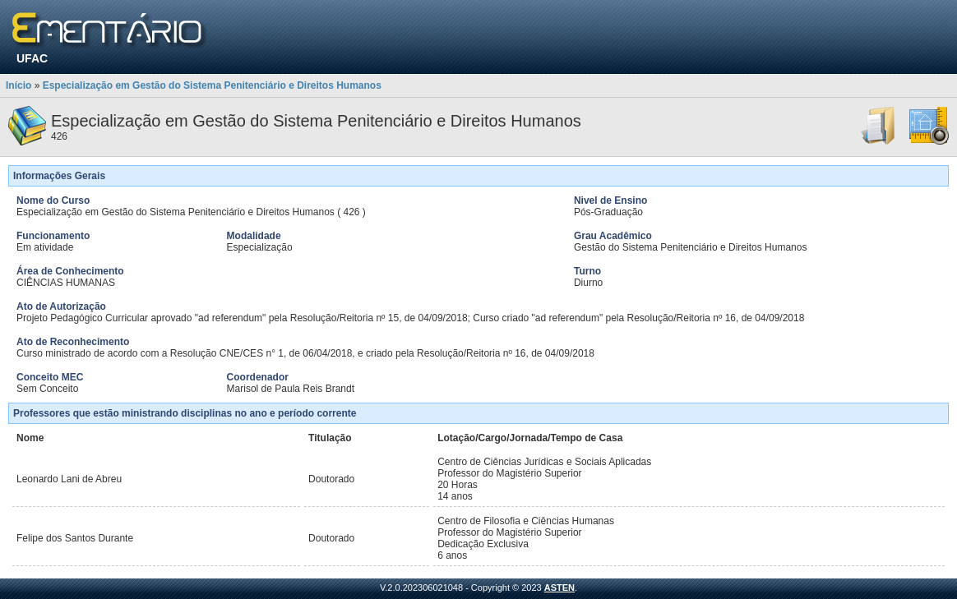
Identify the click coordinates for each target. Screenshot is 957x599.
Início (18, 85)
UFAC (32, 58)
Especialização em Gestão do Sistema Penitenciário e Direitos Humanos (212, 85)
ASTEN (559, 587)
